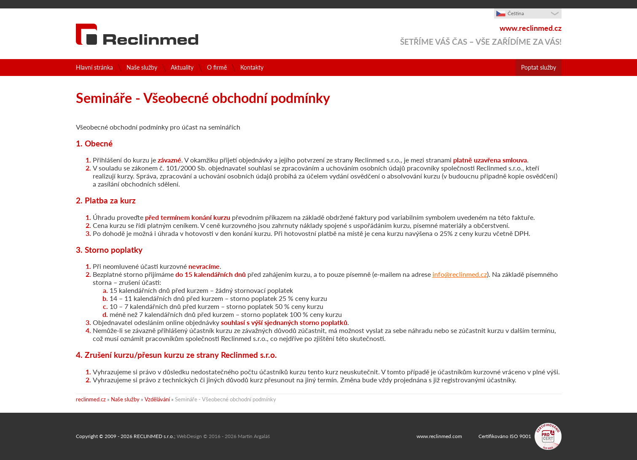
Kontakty (251, 67)
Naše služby (141, 67)
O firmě (217, 67)
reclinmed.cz (91, 399)
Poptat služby (530, 67)
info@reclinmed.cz (460, 274)
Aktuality (182, 67)
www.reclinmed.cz (531, 28)
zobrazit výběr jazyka (546, 16)
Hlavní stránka (94, 67)
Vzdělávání (157, 399)
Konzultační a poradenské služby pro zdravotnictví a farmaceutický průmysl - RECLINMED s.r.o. (137, 34)
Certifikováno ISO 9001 (504, 436)
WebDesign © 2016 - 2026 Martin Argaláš (223, 436)
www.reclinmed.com (439, 436)
